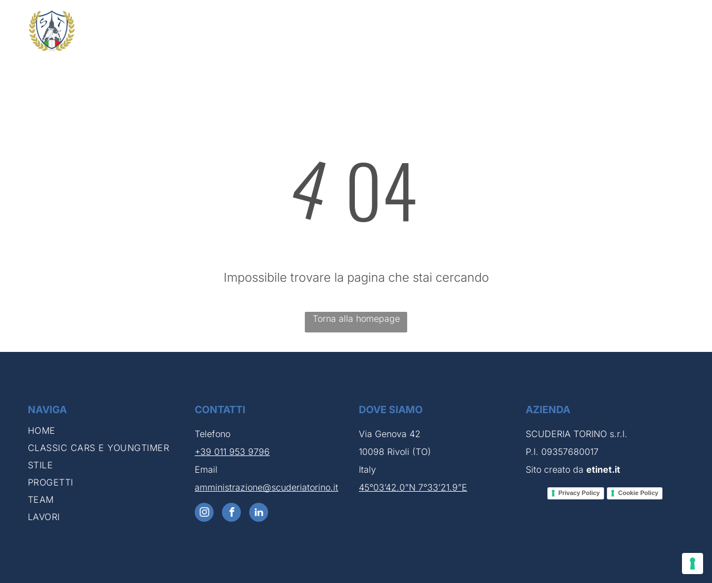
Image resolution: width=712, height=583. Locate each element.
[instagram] (204, 514)
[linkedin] (258, 514)
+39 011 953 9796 (232, 451)
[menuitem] (308, 35)
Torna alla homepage (356, 318)
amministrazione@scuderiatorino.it (266, 487)
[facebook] (231, 514)
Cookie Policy (638, 492)
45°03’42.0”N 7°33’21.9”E (413, 487)
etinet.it (603, 469)
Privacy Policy (579, 492)
